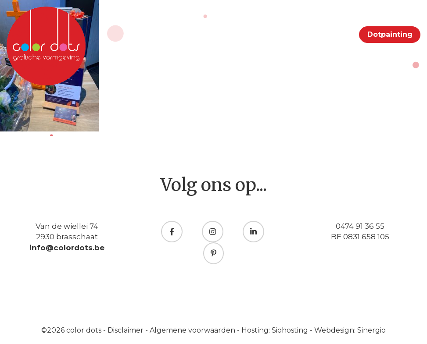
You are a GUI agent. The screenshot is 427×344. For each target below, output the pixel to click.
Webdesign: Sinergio (350, 330)
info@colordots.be (66, 247)
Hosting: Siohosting (275, 330)
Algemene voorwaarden (193, 330)
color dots (84, 330)
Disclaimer (126, 330)
